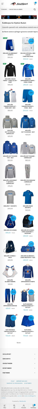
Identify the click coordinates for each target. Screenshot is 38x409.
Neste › (19, 343)
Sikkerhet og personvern (14, 383)
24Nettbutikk (22, 401)
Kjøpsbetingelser (21, 381)
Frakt (12, 381)
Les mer (19, 396)
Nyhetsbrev (28, 383)
